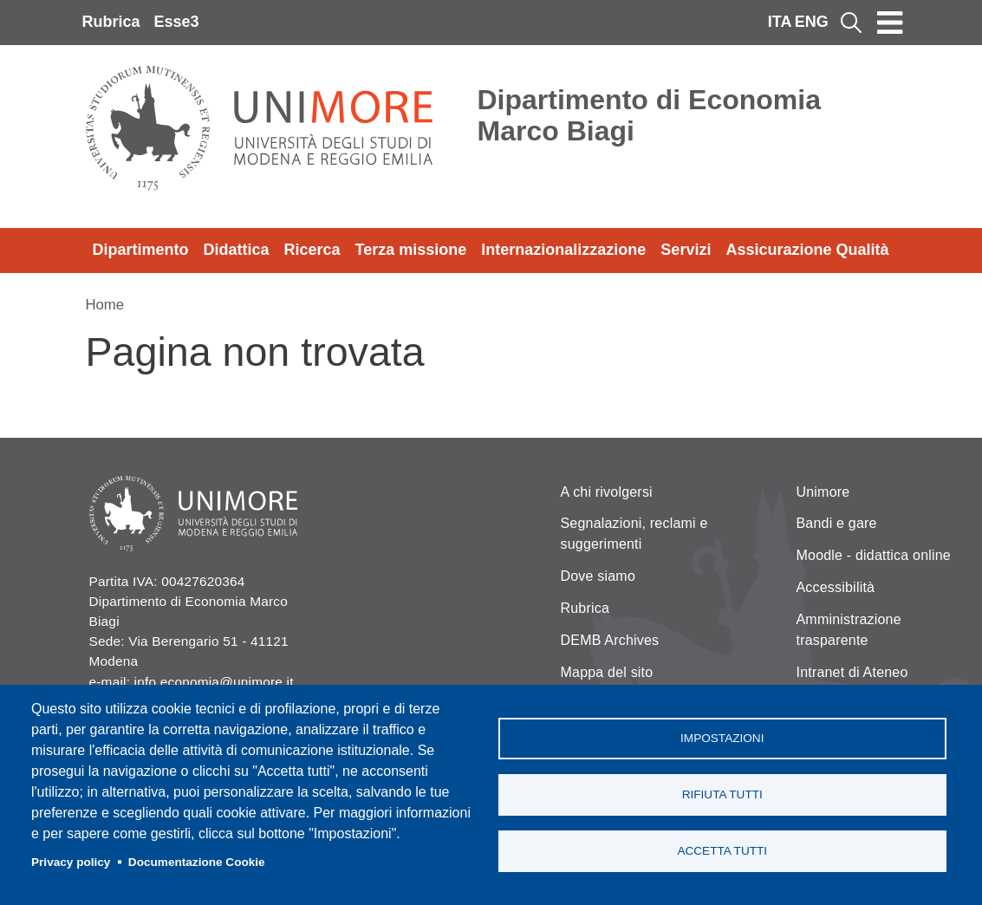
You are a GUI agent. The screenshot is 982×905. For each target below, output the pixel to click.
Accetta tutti (722, 850)
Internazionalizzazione (563, 249)
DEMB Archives (610, 640)
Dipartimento (141, 249)
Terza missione (411, 249)
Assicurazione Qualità (806, 249)
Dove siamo (598, 576)
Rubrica (111, 21)
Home (105, 304)
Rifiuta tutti (722, 794)
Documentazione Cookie (196, 862)
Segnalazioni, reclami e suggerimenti (634, 533)
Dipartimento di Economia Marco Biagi (649, 115)
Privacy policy (70, 862)
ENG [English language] (812, 21)
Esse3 (176, 21)
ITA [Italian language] (780, 21)
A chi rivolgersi (607, 492)
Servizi (685, 249)
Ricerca (312, 249)
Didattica (237, 249)
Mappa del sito (607, 672)
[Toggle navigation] (890, 22)
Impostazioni (722, 738)
